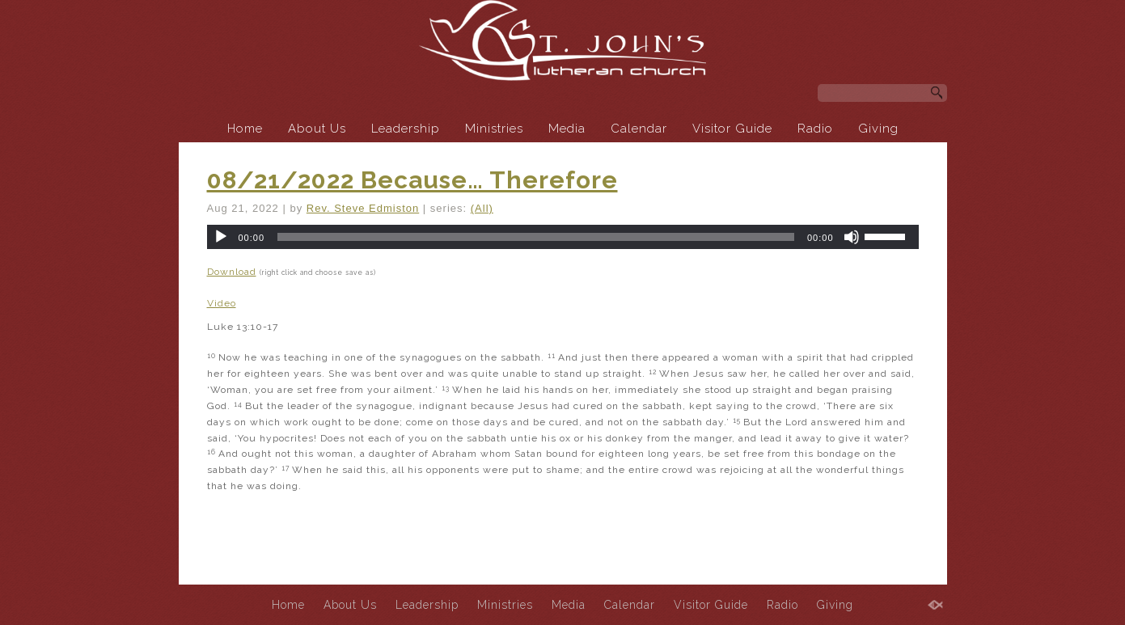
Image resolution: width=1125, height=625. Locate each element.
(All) (482, 208)
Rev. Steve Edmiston (363, 208)
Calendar (639, 128)
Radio (815, 128)
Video (221, 303)
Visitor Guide (732, 128)
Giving (878, 128)
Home (245, 128)
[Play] (221, 237)
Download (231, 271)
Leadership (405, 128)
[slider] (535, 237)
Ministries (494, 128)
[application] (563, 237)
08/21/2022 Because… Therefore (412, 180)
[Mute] (852, 237)
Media (567, 128)
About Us (317, 128)
